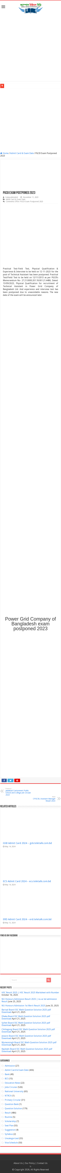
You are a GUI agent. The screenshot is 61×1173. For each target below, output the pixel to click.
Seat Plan (9, 1125)
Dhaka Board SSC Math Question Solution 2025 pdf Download (26, 1017)
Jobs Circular (11, 1087)
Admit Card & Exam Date (22, 153)
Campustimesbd (11, 197)
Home (4, 153)
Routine (8, 1117)
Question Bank (12, 1104)
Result (8, 1112)
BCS (6, 1078)
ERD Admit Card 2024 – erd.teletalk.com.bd (27, 919)
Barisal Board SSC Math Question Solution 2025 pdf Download (26, 1010)
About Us (18, 1163)
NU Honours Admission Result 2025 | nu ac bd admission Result (29, 1000)
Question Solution (13, 1108)
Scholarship (10, 1121)
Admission (10, 1066)
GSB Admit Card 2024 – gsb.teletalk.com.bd (27, 843)
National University (14, 1091)
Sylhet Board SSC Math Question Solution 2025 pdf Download (26, 1024)
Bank (7, 1074)
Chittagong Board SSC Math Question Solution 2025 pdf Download (28, 1030)
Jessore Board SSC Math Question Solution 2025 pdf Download (26, 1037)
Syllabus (9, 1134)
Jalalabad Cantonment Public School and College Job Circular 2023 (19, 792)
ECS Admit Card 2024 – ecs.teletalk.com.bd (27, 881)
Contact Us (42, 1163)
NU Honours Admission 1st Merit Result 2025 (23, 1005)
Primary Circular (13, 1100)
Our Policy (30, 1163)
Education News (12, 1083)
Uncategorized (12, 1138)
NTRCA (8, 1095)
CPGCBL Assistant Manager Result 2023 (41, 799)
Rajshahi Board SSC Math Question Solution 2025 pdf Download (27, 1050)
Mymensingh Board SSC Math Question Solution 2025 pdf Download (29, 1043)
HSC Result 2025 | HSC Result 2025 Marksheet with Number (30, 992)
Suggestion (10, 1130)
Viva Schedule (11, 1142)
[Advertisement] (30, 47)
